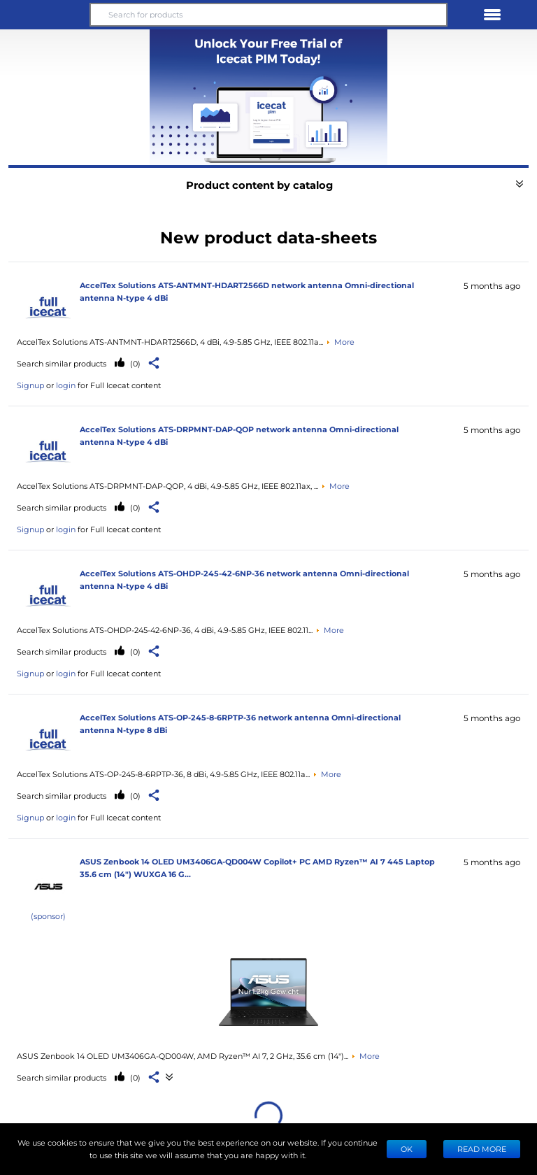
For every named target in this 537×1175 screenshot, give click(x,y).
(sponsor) (48, 916)
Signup (30, 385)
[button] (44, 14)
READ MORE (481, 1149)
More (344, 342)
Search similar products (61, 363)
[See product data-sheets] (268, 991)
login (66, 385)
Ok (407, 1149)
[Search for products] (268, 14)
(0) (134, 363)
